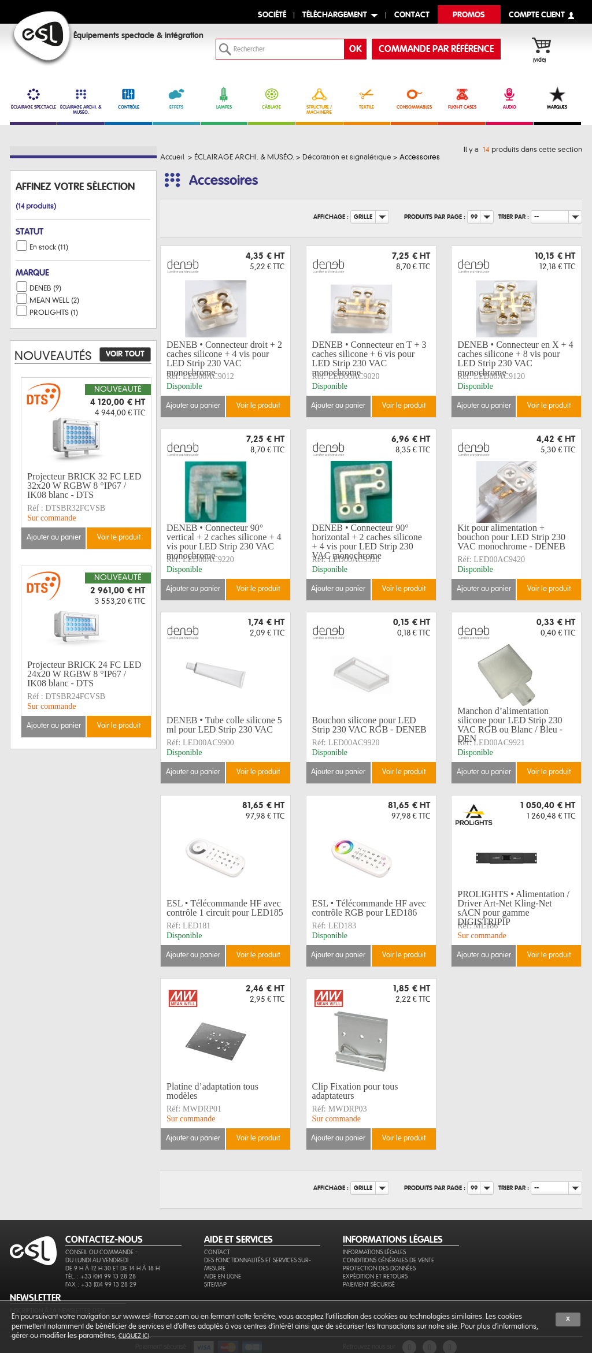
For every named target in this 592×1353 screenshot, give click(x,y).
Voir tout (125, 354)
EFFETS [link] (176, 98)
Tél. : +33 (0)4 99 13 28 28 (100, 1276)
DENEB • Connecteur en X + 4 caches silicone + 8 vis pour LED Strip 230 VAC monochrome (515, 358)
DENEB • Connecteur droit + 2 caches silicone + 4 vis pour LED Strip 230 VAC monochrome (224, 358)
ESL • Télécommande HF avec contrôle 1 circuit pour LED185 (224, 907)
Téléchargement (334, 15)
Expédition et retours (375, 1276)
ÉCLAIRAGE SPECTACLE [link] (33, 98)
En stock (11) (48, 247)
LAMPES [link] (224, 98)
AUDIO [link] (509, 98)
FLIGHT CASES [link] (461, 98)
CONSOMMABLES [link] (414, 98)
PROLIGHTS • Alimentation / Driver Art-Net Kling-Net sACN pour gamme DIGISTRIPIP (513, 908)
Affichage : (331, 217)
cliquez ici (134, 1336)
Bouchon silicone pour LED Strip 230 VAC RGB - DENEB (369, 724)
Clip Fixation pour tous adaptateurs (355, 1091)
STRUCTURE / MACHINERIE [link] (318, 101)
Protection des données (379, 1268)
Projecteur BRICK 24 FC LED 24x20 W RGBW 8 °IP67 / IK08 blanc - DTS (84, 674)
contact (412, 15)
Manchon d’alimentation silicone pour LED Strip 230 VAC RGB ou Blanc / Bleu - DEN (510, 725)
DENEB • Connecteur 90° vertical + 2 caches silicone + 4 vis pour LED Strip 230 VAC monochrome (223, 541)
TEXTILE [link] (366, 98)
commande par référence (436, 49)
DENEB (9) (45, 288)
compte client (537, 15)
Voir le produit (258, 406)
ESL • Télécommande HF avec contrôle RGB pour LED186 (369, 907)
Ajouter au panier (193, 406)
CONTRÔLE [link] (128, 98)
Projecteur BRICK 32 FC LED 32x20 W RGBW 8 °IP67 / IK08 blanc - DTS (84, 486)
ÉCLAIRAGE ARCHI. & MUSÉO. (80, 101)
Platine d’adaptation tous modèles (212, 1091)
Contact (217, 1252)
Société (272, 15)
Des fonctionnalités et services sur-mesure (257, 1264)
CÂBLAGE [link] (271, 98)
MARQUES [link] (557, 98)
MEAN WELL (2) (54, 300)
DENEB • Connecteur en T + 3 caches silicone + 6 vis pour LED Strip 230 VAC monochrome (369, 358)
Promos (469, 15)
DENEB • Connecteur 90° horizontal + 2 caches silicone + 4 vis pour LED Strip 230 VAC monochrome (367, 541)
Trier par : (513, 217)
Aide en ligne (222, 1276)
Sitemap (215, 1284)
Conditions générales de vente (388, 1260)
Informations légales (374, 1252)
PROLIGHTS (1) (53, 312)
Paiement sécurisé (369, 1284)
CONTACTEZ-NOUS (104, 1239)
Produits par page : (434, 217)
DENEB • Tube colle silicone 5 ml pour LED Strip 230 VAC (224, 724)
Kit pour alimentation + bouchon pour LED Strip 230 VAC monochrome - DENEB (511, 537)
